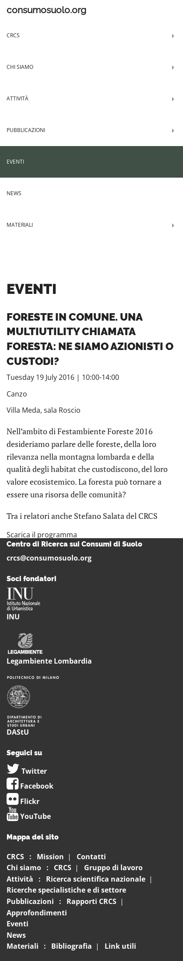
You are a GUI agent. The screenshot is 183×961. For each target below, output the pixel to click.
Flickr (23, 801)
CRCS (13, 35)
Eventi (15, 161)
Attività (17, 98)
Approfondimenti (37, 913)
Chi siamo (20, 67)
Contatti (91, 856)
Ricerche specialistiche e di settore (66, 890)
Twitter (27, 771)
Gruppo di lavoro (113, 867)
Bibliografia (71, 946)
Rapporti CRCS (91, 901)
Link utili (120, 946)
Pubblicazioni (26, 130)
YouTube (29, 816)
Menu (156, 10)
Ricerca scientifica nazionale (95, 879)
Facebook (30, 786)
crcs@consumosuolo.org (49, 558)
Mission (50, 856)
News (14, 193)
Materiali (20, 225)
